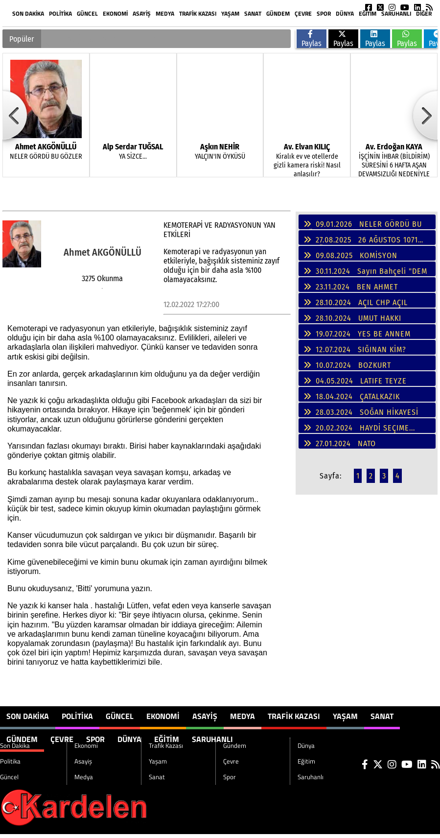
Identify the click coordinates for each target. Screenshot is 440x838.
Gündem (278, 13)
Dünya (345, 13)
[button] (50, 34)
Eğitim (367, 13)
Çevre (303, 13)
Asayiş (142, 13)
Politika (60, 13)
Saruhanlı (396, 13)
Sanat (252, 13)
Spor (324, 13)
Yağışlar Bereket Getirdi (114, 39)
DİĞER (424, 13)
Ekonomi (115, 13)
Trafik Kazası (197, 13)
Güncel (87, 13)
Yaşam (230, 13)
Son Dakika (28, 13)
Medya (165, 13)
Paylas (311, 39)
